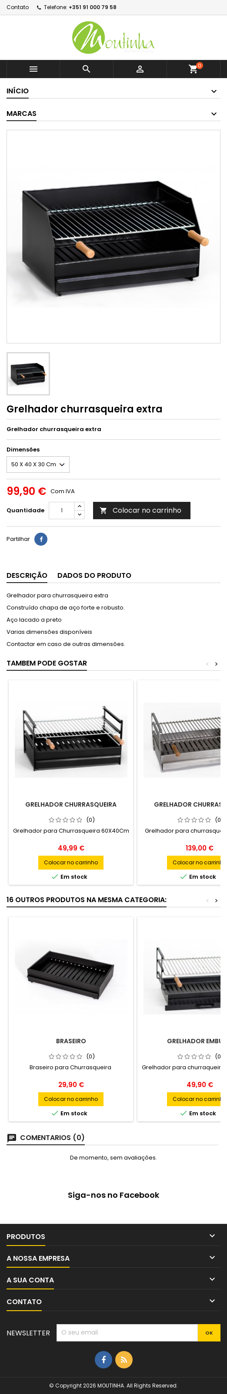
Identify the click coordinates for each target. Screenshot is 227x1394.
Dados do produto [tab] (94, 575)
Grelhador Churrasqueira (71, 804)
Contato (18, 7)
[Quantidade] (62, 510)
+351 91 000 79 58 (93, 7)
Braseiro (71, 1041)
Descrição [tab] (27, 575)
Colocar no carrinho (140, 510)
